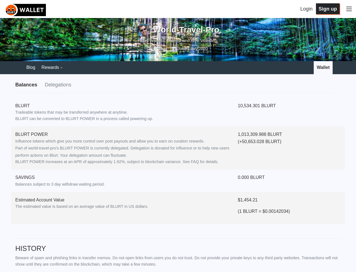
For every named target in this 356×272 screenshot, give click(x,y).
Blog (30, 67)
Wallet (323, 67)
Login (306, 9)
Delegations (58, 85)
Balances (26, 85)
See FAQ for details (200, 161)
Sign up (327, 9)
